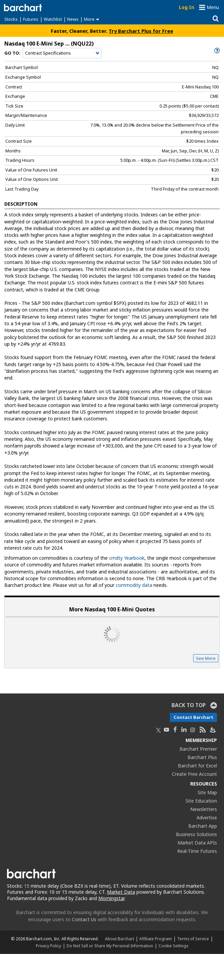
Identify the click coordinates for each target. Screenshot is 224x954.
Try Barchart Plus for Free (141, 30)
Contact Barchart (193, 717)
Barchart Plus (202, 757)
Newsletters (203, 809)
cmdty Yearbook (126, 558)
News (73, 19)
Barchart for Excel (197, 765)
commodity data (134, 585)
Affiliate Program (155, 938)
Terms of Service (193, 938)
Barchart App (202, 826)
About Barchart (119, 938)
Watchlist (53, 19)
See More (206, 658)
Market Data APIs (197, 842)
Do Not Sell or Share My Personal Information (110, 945)
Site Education (201, 801)
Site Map (207, 792)
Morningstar (111, 898)
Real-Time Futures (197, 851)
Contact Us (84, 919)
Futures (30, 19)
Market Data (121, 892)
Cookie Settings (173, 945)
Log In (186, 7)
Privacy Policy (48, 945)
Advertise (207, 817)
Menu (213, 7)
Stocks (11, 19)
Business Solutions (196, 834)
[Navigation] (62, 53)
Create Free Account (194, 774)
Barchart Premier (198, 749)
